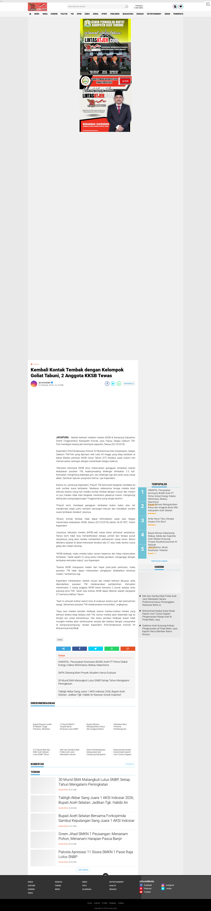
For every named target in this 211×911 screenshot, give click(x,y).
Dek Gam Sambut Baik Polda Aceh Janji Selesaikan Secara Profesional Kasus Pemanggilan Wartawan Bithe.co (159, 600)
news (36, 14)
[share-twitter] (113, 383)
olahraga (86, 889)
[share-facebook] (107, 383)
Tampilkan (130, 764)
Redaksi (112, 903)
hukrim (54, 14)
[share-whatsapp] (119, 383)
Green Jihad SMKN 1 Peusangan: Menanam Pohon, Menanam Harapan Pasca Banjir (93, 836)
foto (84, 885)
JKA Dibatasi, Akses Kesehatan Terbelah (158, 549)
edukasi (140, 14)
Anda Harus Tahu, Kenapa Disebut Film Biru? (161, 520)
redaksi (113, 889)
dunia (95, 14)
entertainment (154, 14)
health (112, 885)
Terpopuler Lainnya (159, 561)
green (167, 14)
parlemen (114, 14)
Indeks (121, 903)
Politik (104, 903)
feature (31, 885)
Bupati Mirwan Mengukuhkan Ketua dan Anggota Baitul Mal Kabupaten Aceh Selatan (163, 507)
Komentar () (129, 383)
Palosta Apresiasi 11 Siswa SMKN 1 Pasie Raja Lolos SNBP (96, 854)
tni (72, 14)
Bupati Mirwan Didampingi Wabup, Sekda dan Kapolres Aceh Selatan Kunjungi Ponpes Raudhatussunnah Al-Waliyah (163, 539)
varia (45, 14)
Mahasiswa (128, 14)
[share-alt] (63, 649)
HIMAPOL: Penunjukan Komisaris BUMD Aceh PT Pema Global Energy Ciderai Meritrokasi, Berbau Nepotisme (162, 496)
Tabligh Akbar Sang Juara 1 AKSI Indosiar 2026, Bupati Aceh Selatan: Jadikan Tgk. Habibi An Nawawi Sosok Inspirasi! (96, 802)
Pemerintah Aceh (181, 14)
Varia (89, 903)
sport (104, 14)
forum (58, 885)
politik (64, 14)
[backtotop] (105, 876)
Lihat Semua (83, 870)
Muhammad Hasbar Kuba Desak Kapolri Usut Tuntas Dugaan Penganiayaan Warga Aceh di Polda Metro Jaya (158, 615)
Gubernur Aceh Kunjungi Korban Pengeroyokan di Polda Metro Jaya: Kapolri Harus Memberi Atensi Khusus (160, 630)
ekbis (87, 14)
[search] (98, 6)
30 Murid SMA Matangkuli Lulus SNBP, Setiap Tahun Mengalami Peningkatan (94, 781)
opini (79, 14)
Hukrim (97, 903)
